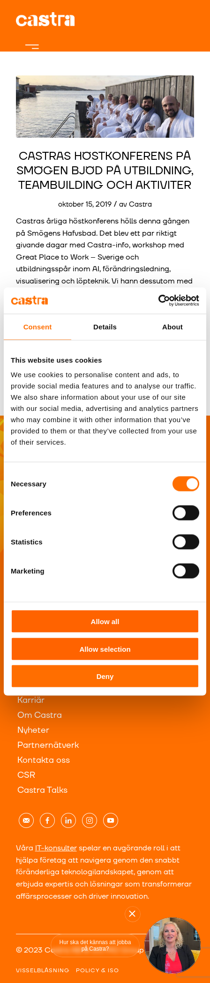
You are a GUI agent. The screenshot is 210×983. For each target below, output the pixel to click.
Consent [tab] (37, 326)
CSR (26, 775)
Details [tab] (105, 326)
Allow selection (104, 649)
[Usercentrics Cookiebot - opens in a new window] (158, 301)
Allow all (105, 622)
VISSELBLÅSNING (42, 971)
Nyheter (33, 730)
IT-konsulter (56, 848)
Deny (105, 676)
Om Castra (39, 715)
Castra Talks (42, 790)
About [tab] (172, 326)
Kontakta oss (43, 760)
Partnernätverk (48, 745)
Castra (140, 204)
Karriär (31, 700)
